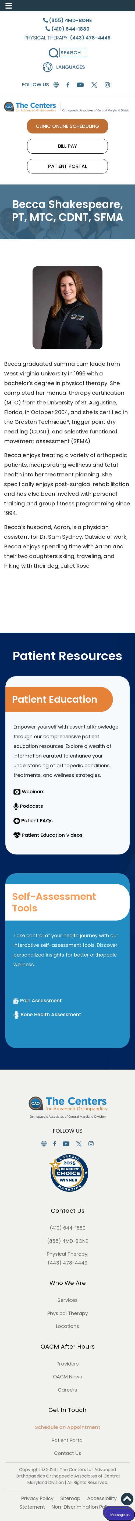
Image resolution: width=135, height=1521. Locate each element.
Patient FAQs (33, 820)
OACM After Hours (68, 1346)
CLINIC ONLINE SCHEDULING (67, 126)
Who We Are (67, 1283)
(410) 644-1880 (68, 1228)
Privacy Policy (37, 1498)
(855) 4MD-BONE (67, 1241)
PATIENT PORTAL (67, 166)
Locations (67, 1326)
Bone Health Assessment (47, 1014)
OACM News (67, 1376)
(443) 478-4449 (67, 1262)
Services (68, 1300)
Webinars (29, 791)
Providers (67, 1363)
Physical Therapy (67, 1313)
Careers (67, 1389)
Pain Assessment (37, 1000)
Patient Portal (68, 1440)
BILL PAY (67, 146)
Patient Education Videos (48, 835)
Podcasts (28, 806)
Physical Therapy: (67, 37)
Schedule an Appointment (67, 1427)
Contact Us (67, 1211)
